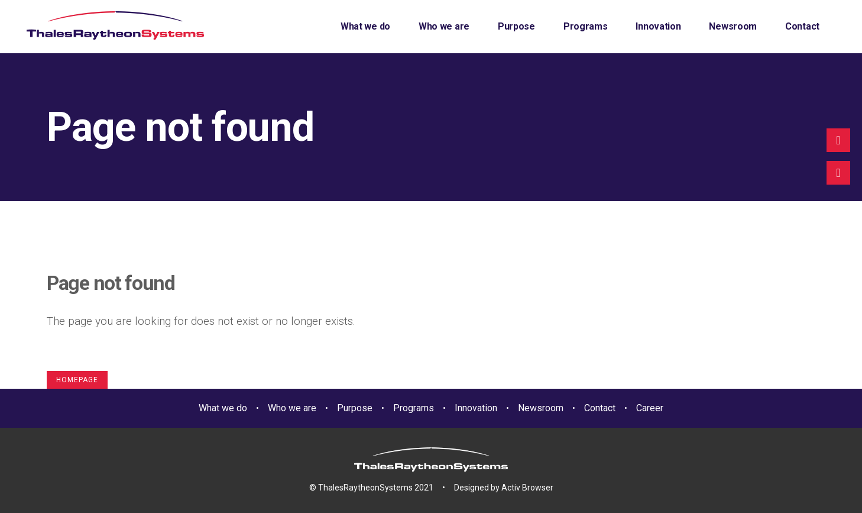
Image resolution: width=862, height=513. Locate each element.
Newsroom (540, 408)
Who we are (292, 408)
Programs (413, 408)
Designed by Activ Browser (503, 487)
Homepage (77, 380)
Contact (599, 408)
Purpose (354, 408)
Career (649, 408)
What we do (223, 408)
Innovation (476, 408)
